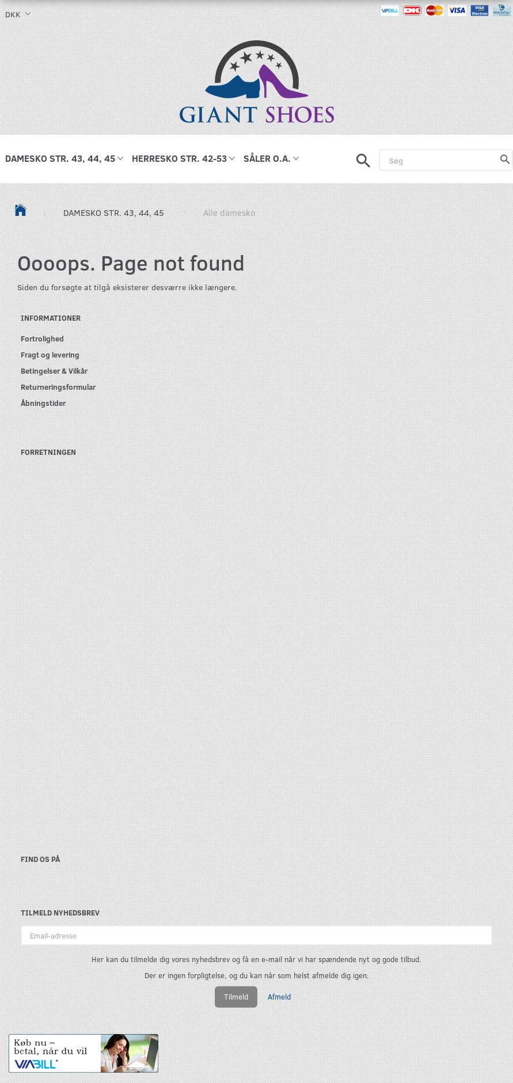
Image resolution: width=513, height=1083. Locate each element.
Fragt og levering (50, 354)
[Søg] (505, 160)
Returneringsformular (58, 387)
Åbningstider (43, 403)
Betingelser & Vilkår (54, 370)
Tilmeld (236, 996)
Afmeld (279, 996)
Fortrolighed (42, 338)
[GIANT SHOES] (256, 80)
